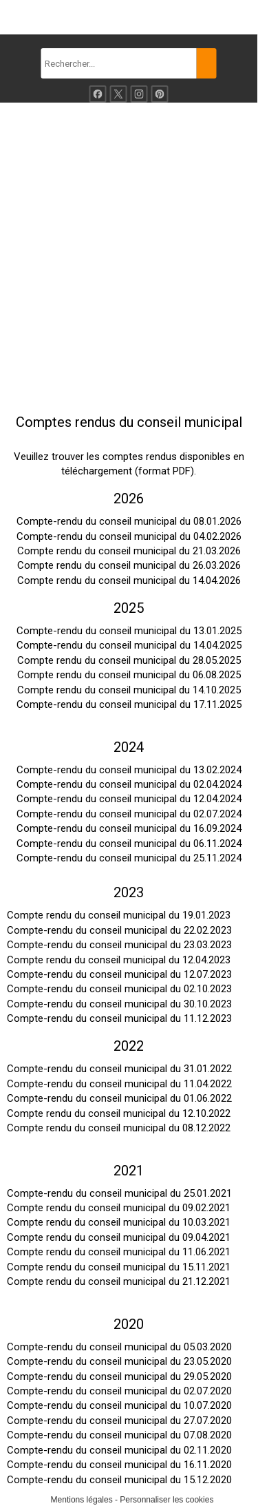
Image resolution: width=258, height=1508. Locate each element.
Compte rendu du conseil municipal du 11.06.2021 (118, 1252)
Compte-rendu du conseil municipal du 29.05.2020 (119, 1376)
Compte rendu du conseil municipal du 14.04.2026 (129, 580)
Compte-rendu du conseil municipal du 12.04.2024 (129, 799)
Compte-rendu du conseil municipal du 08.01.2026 (129, 521)
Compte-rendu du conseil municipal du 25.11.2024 (129, 858)
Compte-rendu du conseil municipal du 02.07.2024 (129, 814)
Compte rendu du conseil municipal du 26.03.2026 (129, 565)
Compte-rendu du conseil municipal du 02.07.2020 (119, 1391)
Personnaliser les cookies (166, 1500)
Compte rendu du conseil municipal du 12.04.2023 (118, 960)
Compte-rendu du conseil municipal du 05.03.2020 (119, 1347)
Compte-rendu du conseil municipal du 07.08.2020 (119, 1435)
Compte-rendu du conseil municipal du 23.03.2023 (119, 945)
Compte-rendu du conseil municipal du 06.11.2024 (129, 843)
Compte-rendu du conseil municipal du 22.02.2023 (119, 930)
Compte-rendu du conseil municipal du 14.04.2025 (129, 645)
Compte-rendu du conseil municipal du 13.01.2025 (129, 631)
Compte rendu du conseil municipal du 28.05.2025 (129, 660)
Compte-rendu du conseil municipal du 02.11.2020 (119, 1450)
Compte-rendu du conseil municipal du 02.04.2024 (129, 784)
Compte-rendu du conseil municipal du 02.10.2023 (119, 989)
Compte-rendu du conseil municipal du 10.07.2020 (119, 1405)
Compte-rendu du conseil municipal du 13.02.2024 (129, 770)
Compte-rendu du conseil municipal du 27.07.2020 (119, 1420)
